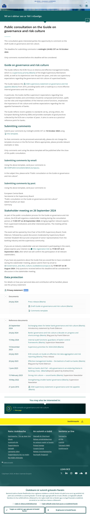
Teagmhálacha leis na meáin (18, 455)
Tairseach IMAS (64, 445)
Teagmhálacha (13, 445)
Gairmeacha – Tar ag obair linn (19, 436)
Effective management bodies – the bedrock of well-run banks (53, 361)
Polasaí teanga (38, 445)
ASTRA (61, 439)
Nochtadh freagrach (40, 455)
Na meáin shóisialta (15, 458)
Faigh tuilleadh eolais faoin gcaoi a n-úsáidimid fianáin (60, 503)
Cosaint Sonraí (38, 448)
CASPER (61, 442)
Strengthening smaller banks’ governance (45, 380)
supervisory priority (21, 73)
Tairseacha (63, 436)
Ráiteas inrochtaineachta (42, 451)
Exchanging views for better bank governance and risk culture (53, 325)
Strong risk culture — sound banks (42, 375)
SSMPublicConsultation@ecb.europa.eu (23, 168)
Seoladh (11, 448)
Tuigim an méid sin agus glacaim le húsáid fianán (24, 510)
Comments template (39, 310)
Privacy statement (15, 290)
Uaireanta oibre (14, 451)
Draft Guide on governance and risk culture (48, 306)
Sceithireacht (63, 448)
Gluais (10, 439)
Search (80, 5)
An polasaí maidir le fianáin (43, 442)
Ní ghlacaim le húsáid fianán (66, 510)
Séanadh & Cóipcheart (41, 436)
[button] (86, 2)
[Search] (44, 5)
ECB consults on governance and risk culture (48, 408)
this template (12, 134)
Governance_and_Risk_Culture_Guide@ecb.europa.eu (29, 266)
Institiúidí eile (13, 442)
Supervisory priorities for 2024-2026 (42, 347)
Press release (33, 302)
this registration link (41, 249)
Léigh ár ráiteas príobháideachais (26, 503)
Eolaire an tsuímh (8, 462)
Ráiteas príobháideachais (42, 439)
